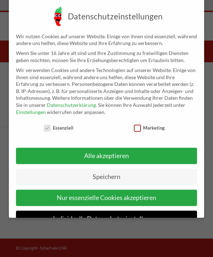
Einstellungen (31, 106)
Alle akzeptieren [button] (106, 150)
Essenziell (58, 122)
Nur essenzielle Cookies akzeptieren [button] (106, 192)
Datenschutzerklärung (71, 99)
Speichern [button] (106, 171)
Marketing (149, 122)
